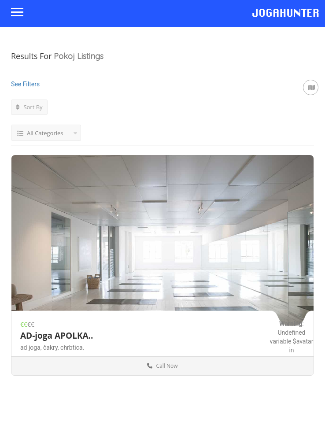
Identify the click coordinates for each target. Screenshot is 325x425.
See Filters (25, 84)
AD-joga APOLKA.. (56, 335)
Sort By (29, 107)
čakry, (51, 347)
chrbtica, (72, 347)
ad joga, (31, 347)
